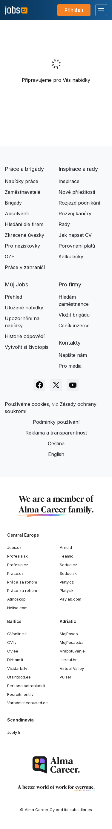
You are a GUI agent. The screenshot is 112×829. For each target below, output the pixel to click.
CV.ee (12, 651)
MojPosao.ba (72, 642)
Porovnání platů (77, 246)
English (56, 454)
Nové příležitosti (77, 192)
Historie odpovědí (25, 336)
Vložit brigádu (74, 315)
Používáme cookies (27, 404)
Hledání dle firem (24, 224)
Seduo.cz (68, 564)
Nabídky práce (21, 181)
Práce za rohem (22, 590)
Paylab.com (70, 599)
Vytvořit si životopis (26, 347)
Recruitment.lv (20, 694)
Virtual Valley (72, 668)
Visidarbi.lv (17, 668)
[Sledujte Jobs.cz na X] (56, 385)
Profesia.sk (17, 556)
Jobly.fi (13, 732)
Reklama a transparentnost (56, 433)
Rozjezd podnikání (79, 203)
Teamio (66, 556)
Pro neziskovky (22, 246)
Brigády (13, 203)
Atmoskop (16, 599)
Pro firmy (70, 284)
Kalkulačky (71, 257)
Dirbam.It (15, 659)
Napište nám (73, 355)
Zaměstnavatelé (22, 192)
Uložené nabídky (24, 308)
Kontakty (70, 343)
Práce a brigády (24, 169)
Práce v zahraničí (25, 267)
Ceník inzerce (74, 325)
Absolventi (17, 214)
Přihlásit (74, 10)
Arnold (66, 547)
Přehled (13, 297)
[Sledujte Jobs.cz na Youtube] (73, 385)
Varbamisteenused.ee (27, 702)
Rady (64, 224)
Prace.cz (15, 573)
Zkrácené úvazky (24, 235)
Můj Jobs (16, 284)
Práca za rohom (22, 582)
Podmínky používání (56, 422)
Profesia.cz (17, 564)
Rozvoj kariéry (75, 214)
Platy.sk (66, 590)
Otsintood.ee (19, 677)
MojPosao (69, 633)
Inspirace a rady (78, 169)
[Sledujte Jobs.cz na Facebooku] (39, 385)
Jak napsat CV (75, 235)
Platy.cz (67, 582)
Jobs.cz (14, 547)
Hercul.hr (68, 659)
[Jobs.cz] (16, 10)
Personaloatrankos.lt (26, 685)
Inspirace (69, 181)
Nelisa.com (17, 607)
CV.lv (11, 642)
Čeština (56, 443)
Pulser (65, 677)
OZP (10, 257)
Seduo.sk (68, 573)
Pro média (70, 366)
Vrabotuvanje (72, 651)
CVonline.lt (17, 633)
